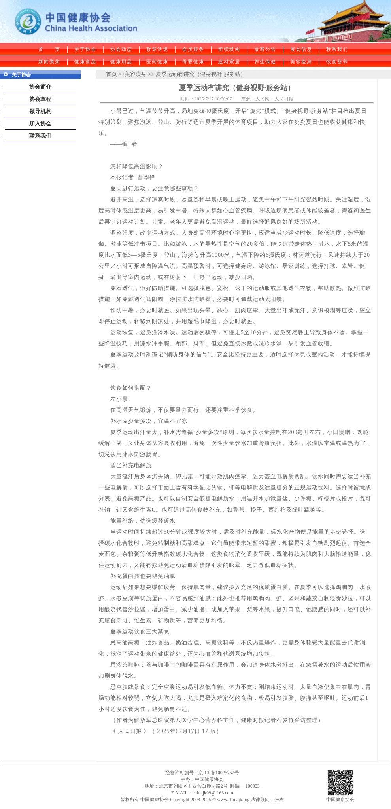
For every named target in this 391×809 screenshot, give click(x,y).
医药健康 (157, 61)
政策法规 (157, 49)
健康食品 (85, 61)
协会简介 (40, 87)
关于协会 (85, 49)
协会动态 (121, 49)
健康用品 (121, 61)
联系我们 (337, 49)
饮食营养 (337, 61)
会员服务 (193, 49)
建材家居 (229, 61)
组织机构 (229, 49)
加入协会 (40, 124)
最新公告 (265, 49)
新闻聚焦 (49, 61)
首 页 (49, 49)
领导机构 (40, 111)
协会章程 (40, 99)
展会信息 (301, 49)
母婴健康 (193, 61)
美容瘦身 (301, 61)
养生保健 (265, 61)
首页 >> (115, 74)
